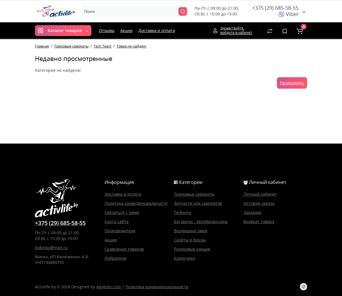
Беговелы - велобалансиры (201, 221)
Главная (42, 46)
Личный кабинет (260, 194)
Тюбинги (182, 212)
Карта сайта (117, 221)
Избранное (116, 258)
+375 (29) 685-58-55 (275, 7)
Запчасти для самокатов (198, 203)
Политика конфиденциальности (136, 203)
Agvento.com (108, 286)
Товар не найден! (131, 46)
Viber (288, 14)
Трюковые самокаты (71, 46)
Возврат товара (258, 221)
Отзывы (107, 30)
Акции (126, 30)
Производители (120, 230)
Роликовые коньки (192, 249)
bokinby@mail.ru (51, 247)
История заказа (258, 203)
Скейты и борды (190, 240)
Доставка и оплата (156, 30)
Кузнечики (184, 258)
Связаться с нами (122, 212)
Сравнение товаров (124, 249)
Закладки (252, 212)
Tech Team (102, 46)
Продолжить (292, 83)
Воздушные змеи (190, 230)
